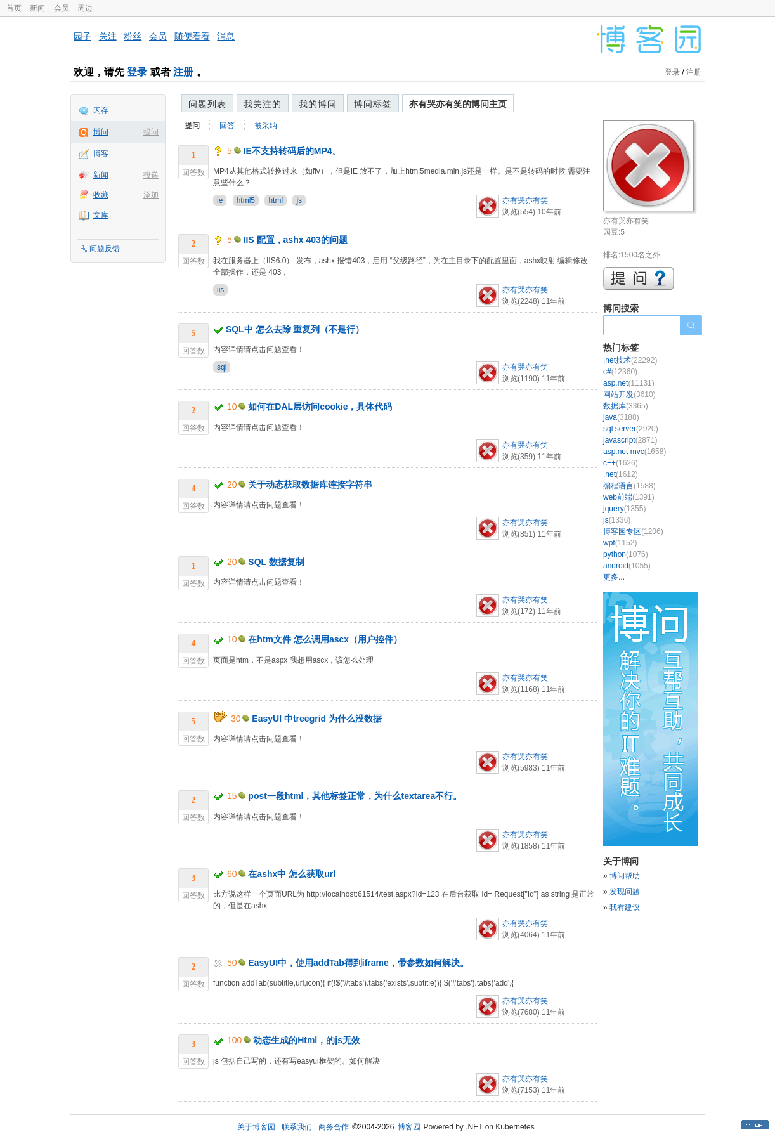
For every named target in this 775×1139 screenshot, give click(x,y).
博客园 (409, 1127)
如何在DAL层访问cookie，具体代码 (320, 406)
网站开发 (629, 394)
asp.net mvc (634, 451)
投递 (151, 175)
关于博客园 (256, 1127)
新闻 (37, 8)
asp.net (629, 383)
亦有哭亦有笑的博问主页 (458, 104)
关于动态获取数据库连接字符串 (310, 484)
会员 (61, 8)
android (627, 565)
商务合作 (333, 1127)
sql (221, 367)
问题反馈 (104, 248)
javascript (630, 440)
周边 (85, 8)
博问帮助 (624, 875)
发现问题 (624, 891)
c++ (620, 463)
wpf (620, 542)
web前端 (629, 497)
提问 (151, 131)
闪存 (100, 110)
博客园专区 (633, 531)
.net (620, 474)
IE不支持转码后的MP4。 (292, 151)
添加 (151, 194)
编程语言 (629, 485)
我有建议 (624, 907)
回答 (227, 125)
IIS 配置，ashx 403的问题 (296, 240)
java (621, 417)
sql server (630, 428)
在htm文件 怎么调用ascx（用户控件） (325, 639)
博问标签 (373, 104)
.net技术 (630, 360)
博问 (100, 131)
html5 (246, 200)
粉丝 (132, 36)
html (275, 200)
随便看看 (192, 36)
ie (220, 200)
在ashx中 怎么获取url (291, 874)
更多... (614, 577)
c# (620, 371)
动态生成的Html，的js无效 (306, 1040)
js (299, 200)
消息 (226, 36)
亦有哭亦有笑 (525, 200)
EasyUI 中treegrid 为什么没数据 (317, 718)
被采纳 (265, 125)
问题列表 (207, 104)
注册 (183, 72)
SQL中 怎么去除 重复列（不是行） (295, 329)
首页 (14, 8)
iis (220, 289)
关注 (108, 36)
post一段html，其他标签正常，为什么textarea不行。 (355, 796)
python (625, 554)
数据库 (625, 405)
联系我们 (297, 1127)
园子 (82, 36)
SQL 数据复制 (276, 562)
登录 (137, 72)
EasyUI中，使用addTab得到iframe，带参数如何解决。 (358, 963)
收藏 (100, 194)
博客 (100, 153)
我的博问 (318, 104)
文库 (100, 215)
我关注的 (263, 104)
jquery (624, 508)
